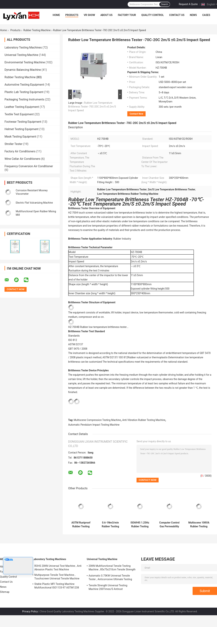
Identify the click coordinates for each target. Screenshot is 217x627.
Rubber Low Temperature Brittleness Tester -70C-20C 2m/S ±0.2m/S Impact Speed (92, 106)
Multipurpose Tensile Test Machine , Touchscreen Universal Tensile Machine (56, 576)
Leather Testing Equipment (22, 107)
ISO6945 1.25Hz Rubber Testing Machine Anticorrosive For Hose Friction (140, 524)
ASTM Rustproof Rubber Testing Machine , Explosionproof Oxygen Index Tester (80, 524)
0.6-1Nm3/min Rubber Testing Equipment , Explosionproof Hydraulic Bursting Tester (110, 524)
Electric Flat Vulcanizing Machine (34, 202)
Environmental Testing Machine (25, 62)
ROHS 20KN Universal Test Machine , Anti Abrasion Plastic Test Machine (58, 567)
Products (71, 15)
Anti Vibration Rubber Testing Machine (143, 420)
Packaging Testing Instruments (24, 99)
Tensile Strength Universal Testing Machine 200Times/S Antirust (108, 587)
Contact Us (176, 15)
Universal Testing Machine (21, 55)
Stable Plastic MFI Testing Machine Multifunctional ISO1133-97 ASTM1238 (56, 585)
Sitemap (4, 591)
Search (164, 4)
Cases (206, 15)
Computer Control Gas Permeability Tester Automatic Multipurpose (169, 524)
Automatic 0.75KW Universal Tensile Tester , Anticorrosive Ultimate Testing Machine (110, 578)
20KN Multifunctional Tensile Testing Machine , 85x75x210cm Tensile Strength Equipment (112, 568)
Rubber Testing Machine (36, 30)
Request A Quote (188, 4)
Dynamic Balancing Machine (23, 69)
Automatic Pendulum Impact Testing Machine (94, 424)
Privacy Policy (30, 611)
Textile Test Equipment (19, 114)
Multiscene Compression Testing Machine (97, 420)
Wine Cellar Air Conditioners (22, 159)
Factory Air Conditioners (20, 151)
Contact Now (136, 113)
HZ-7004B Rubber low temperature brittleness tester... (98, 327)
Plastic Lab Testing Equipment (24, 92)
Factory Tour (127, 15)
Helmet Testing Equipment (22, 129)
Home (56, 15)
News (193, 15)
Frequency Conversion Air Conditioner (29, 166)
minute (104, 270)
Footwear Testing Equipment (23, 121)
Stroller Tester (13, 144)
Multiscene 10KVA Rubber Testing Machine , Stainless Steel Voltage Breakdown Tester (198, 524)
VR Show (89, 15)
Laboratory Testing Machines (23, 47)
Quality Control (152, 15)
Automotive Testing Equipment (24, 84)
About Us (106, 15)
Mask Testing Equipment (20, 136)
